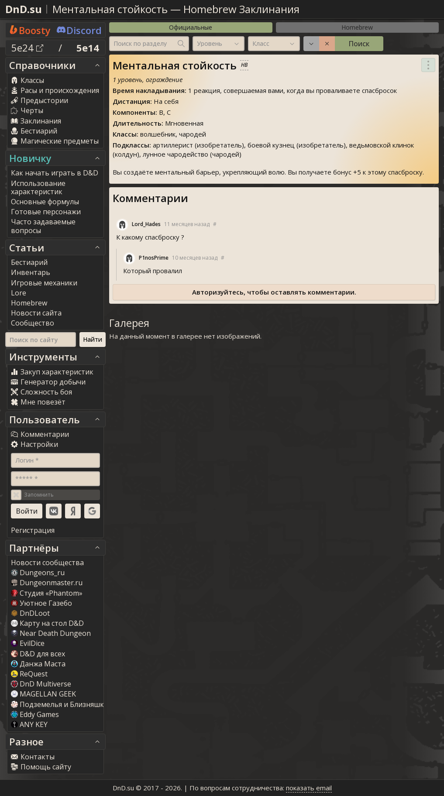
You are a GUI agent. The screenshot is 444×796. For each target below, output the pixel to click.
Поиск (358, 43)
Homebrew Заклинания (241, 9)
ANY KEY (29, 724)
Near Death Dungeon (51, 633)
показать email (309, 787)
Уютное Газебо (41, 603)
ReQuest (29, 674)
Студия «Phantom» (47, 593)
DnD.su (23, 9)
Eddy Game (35, 714)
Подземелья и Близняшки (59, 704)
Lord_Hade (146, 224)
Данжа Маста (38, 664)
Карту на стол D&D (47, 623)
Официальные (190, 27)
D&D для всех (38, 654)
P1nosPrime (154, 257)
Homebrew (357, 27)
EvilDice (28, 643)
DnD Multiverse (41, 684)
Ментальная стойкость (110, 9)
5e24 (27, 47)
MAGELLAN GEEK (43, 694)
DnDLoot (30, 613)
